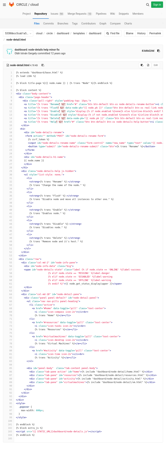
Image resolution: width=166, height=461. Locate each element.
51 (8, 248)
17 (8, 129)
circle (50, 33)
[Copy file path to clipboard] (43, 65)
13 (8, 115)
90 (8, 386)
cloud (34, 4)
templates (79, 33)
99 (8, 417)
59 (8, 276)
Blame (129, 33)
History (141, 33)
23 (8, 150)
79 (8, 347)
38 (8, 203)
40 (8, 210)
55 (8, 262)
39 (8, 206)
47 (8, 234)
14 (8, 118)
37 (8, 199)
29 (8, 171)
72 (8, 322)
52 (8, 252)
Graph (102, 23)
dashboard (63, 33)
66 (8, 301)
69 (8, 312)
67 (8, 305)
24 (8, 153)
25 (8, 157)
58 (8, 273)
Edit (156, 65)
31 (8, 178)
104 (8, 435)
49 (8, 241)
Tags (75, 23)
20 (8, 139)
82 (8, 357)
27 (8, 164)
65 (8, 298)
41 (8, 213)
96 (8, 407)
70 (8, 315)
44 (8, 224)
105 (8, 438)
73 (8, 326)
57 (8, 269)
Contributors (88, 23)
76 (8, 336)
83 (8, 361)
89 (8, 382)
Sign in (157, 4)
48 (8, 238)
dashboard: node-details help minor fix (37, 49)
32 (8, 181)
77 (8, 340)
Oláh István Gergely (26, 53)
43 (8, 220)
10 (8, 104)
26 (8, 160)
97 (8, 410)
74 (8, 329)
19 (8, 136)
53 (8, 255)
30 (8, 174)
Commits (48, 23)
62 (8, 287)
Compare (115, 23)
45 (8, 227)
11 (8, 107)
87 (8, 375)
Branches (62, 23)
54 (8, 259)
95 (8, 403)
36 (8, 195)
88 (8, 378)
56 (8, 266)
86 (8, 371)
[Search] (148, 4)
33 (8, 185)
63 (8, 290)
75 (8, 333)
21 (8, 143)
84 (8, 364)
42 (8, 217)
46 (8, 231)
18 (8, 132)
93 (8, 396)
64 (8, 294)
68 (8, 308)
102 (8, 428)
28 (8, 167)
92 (8, 393)
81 (8, 354)
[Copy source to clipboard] (142, 65)
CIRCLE (21, 4)
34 (8, 188)
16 (8, 125)
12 (8, 111)
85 (8, 368)
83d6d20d (148, 50)
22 (8, 146)
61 (8, 283)
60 (8, 280)
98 (8, 414)
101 (8, 424)
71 (8, 319)
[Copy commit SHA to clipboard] (158, 51)
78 (8, 343)
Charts (128, 23)
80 (8, 350)
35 (8, 192)
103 (8, 431)
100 (8, 421)
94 (8, 400)
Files (37, 23)
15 (8, 122)
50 (8, 245)
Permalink (155, 33)
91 (8, 389)
